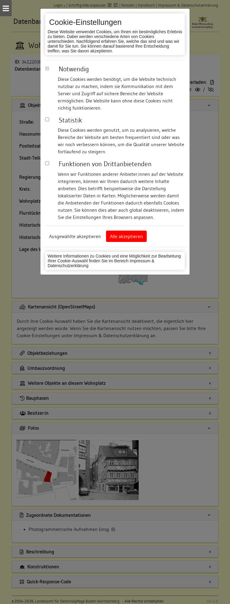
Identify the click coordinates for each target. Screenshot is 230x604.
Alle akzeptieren (126, 236)
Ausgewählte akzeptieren (75, 236)
